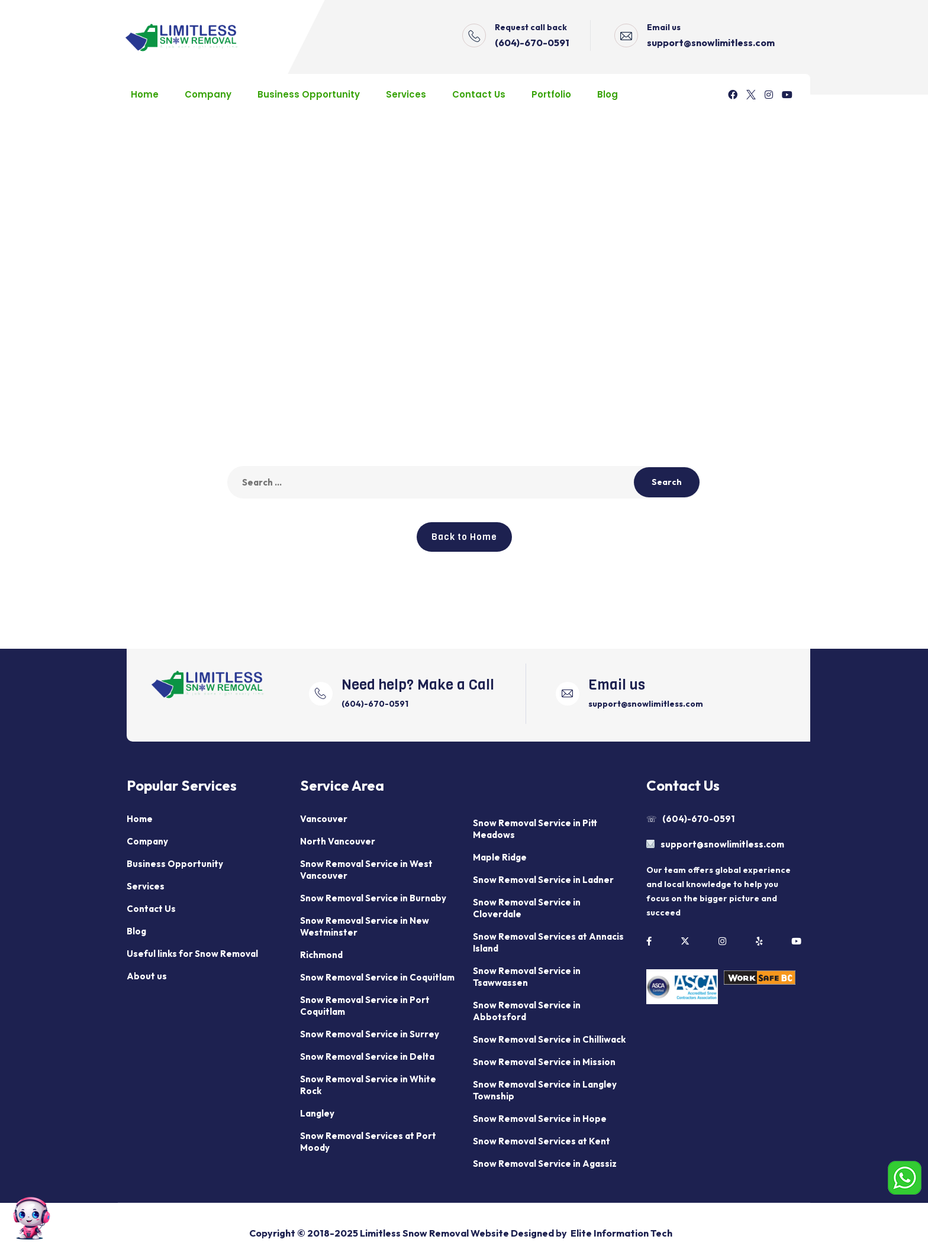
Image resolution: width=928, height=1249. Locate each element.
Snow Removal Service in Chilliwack (549, 1039)
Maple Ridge (500, 857)
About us (147, 976)
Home (145, 94)
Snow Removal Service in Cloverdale (527, 908)
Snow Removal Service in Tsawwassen (527, 976)
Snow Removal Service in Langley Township (545, 1090)
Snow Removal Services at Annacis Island (548, 942)
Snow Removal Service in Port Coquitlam (365, 1005)
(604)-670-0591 (532, 42)
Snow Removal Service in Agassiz (545, 1163)
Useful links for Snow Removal (192, 953)
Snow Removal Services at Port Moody (368, 1141)
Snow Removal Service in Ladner (543, 879)
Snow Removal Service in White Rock (368, 1084)
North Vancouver (337, 841)
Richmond (321, 954)
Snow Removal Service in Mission (544, 1061)
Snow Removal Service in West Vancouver (366, 869)
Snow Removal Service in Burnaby (373, 898)
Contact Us (478, 94)
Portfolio (551, 94)
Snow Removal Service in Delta (367, 1056)
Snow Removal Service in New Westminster (364, 926)
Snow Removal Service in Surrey (369, 1034)
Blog (607, 94)
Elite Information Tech (621, 1233)
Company (208, 94)
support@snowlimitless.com (711, 42)
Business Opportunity (308, 94)
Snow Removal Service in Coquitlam (377, 977)
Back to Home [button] (464, 537)
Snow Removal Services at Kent (541, 1141)
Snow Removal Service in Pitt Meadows (535, 828)
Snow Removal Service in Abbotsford (527, 1011)
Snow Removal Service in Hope (540, 1118)
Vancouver (323, 818)
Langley (317, 1113)
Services (406, 94)
